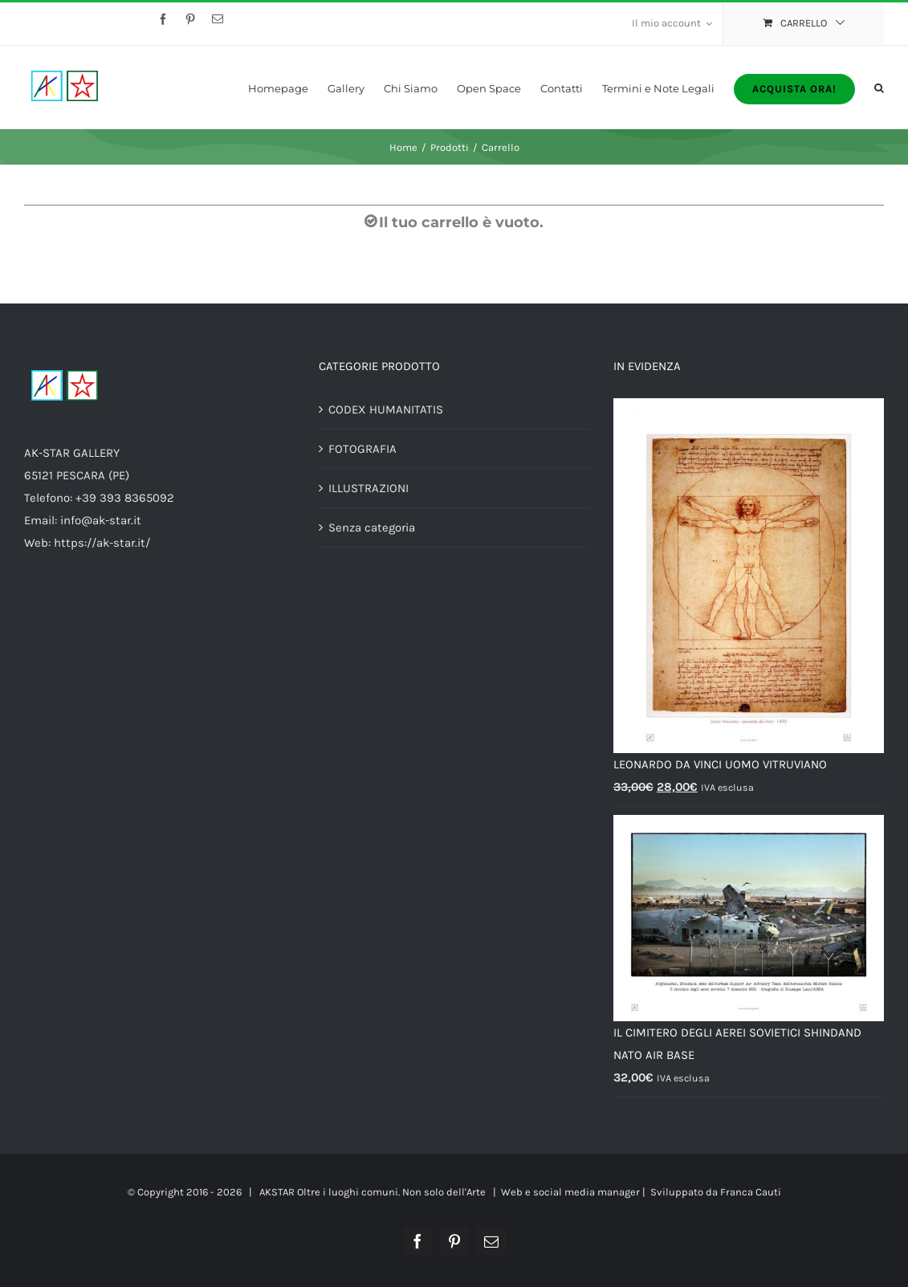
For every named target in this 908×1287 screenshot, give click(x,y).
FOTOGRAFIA (362, 449)
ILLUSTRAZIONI (368, 488)
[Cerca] (879, 87)
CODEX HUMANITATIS (385, 409)
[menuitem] (672, 24)
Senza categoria (371, 527)
